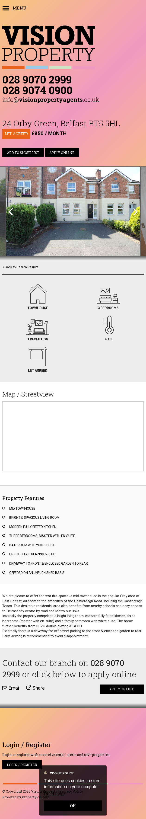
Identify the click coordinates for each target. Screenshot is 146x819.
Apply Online (61, 152)
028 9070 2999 (37, 79)
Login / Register (22, 765)
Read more (54, 794)
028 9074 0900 (37, 90)
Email (11, 688)
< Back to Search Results (20, 267)
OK (73, 805)
